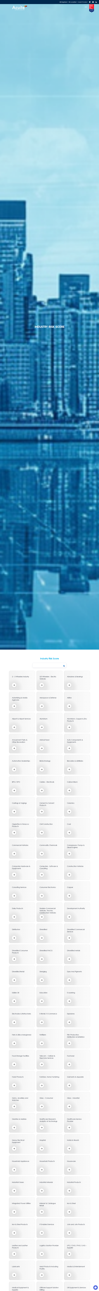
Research (14, 1267)
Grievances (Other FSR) (29, 1274)
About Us (14, 1258)
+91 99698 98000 (69, 1270)
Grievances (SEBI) (31, 1271)
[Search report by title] (49, 49)
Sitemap (28, 1279)
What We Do (15, 1260)
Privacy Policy (30, 1258)
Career (14, 1269)
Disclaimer (15, 1273)
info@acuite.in (69, 1266)
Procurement (29, 1277)
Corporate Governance (15, 1276)
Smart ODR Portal (30, 1281)
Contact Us (82, 1246)
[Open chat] (95, 1287)
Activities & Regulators (18, 1263)
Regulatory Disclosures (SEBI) (30, 1261)
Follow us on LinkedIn (71, 1273)
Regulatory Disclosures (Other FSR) (31, 1267)
